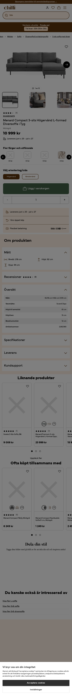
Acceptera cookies (36, 683)
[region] (36, 679)
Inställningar (36, 690)
